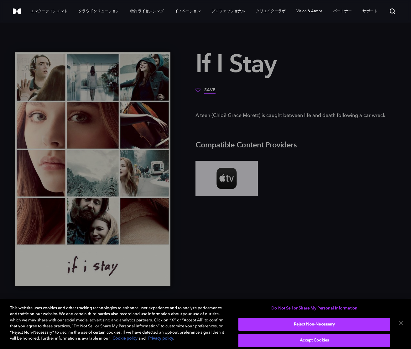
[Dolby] (17, 11)
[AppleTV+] (226, 178)
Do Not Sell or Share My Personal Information (314, 308)
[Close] (401, 323)
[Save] (205, 92)
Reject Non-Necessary (314, 324)
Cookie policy (125, 338)
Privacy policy (160, 338)
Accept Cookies (314, 340)
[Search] (392, 11)
